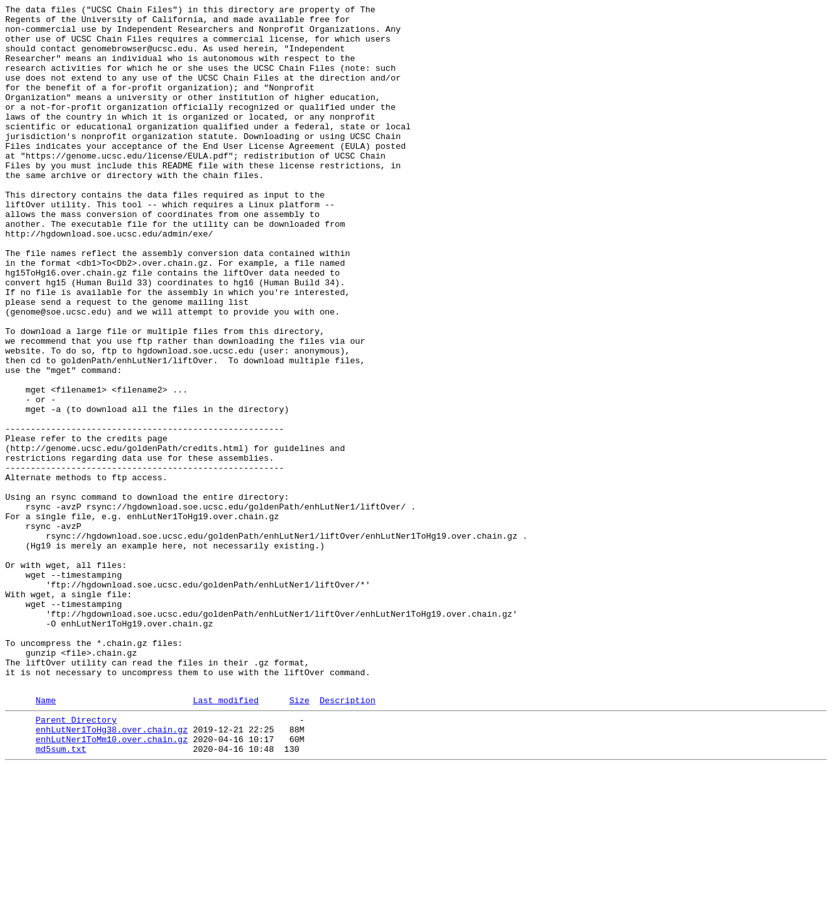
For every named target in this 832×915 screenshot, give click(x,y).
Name (46, 838)
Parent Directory (76, 860)
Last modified (226, 838)
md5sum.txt (61, 895)
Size (299, 838)
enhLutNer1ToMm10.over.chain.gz (112, 883)
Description (348, 838)
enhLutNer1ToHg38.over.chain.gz (112, 871)
